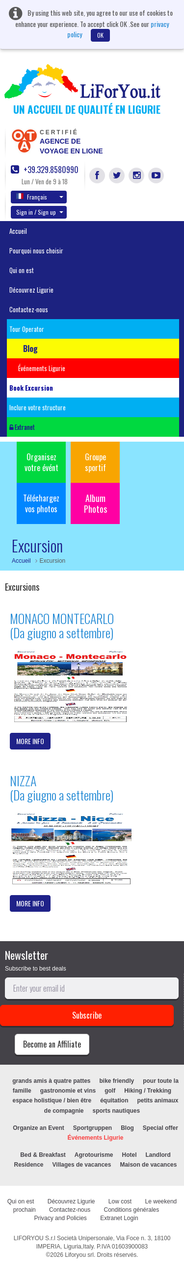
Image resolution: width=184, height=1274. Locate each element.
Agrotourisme (94, 1154)
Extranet (22, 427)
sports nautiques (116, 1110)
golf (110, 1090)
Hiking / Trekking (147, 1090)
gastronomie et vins (68, 1090)
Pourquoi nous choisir (36, 250)
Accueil (18, 231)
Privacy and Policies (60, 1218)
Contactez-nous (28, 309)
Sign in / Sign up (39, 212)
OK (100, 35)
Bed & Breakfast (43, 1154)
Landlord (158, 1154)
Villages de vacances (82, 1164)
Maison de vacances (148, 1164)
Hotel (129, 1154)
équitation (114, 1100)
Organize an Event (38, 1127)
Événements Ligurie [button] (41, 368)
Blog (127, 1127)
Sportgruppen (92, 1127)
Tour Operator (26, 329)
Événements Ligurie (95, 1137)
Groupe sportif (95, 462)
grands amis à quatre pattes (51, 1080)
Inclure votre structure (37, 407)
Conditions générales (131, 1209)
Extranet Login (119, 1218)
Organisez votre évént (41, 462)
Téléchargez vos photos (41, 503)
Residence (29, 1164)
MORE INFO (30, 741)
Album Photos (95, 503)
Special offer (160, 1127)
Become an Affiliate (52, 1044)
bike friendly (117, 1080)
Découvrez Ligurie (31, 290)
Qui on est (21, 270)
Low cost (119, 1201)
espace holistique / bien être (51, 1100)
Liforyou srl (79, 1254)
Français (39, 196)
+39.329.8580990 (45, 169)
